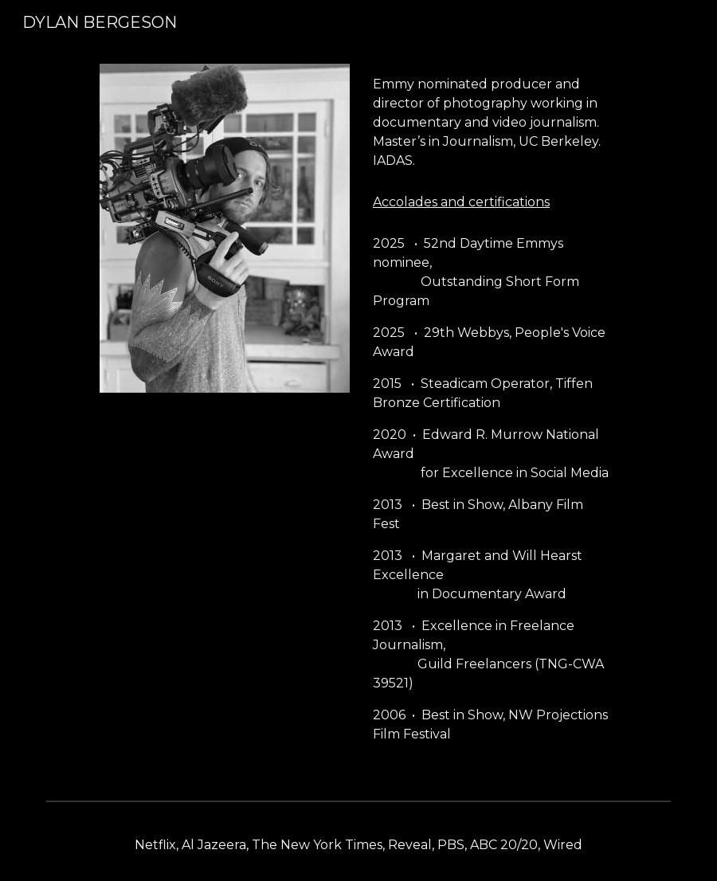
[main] (491, 123)
